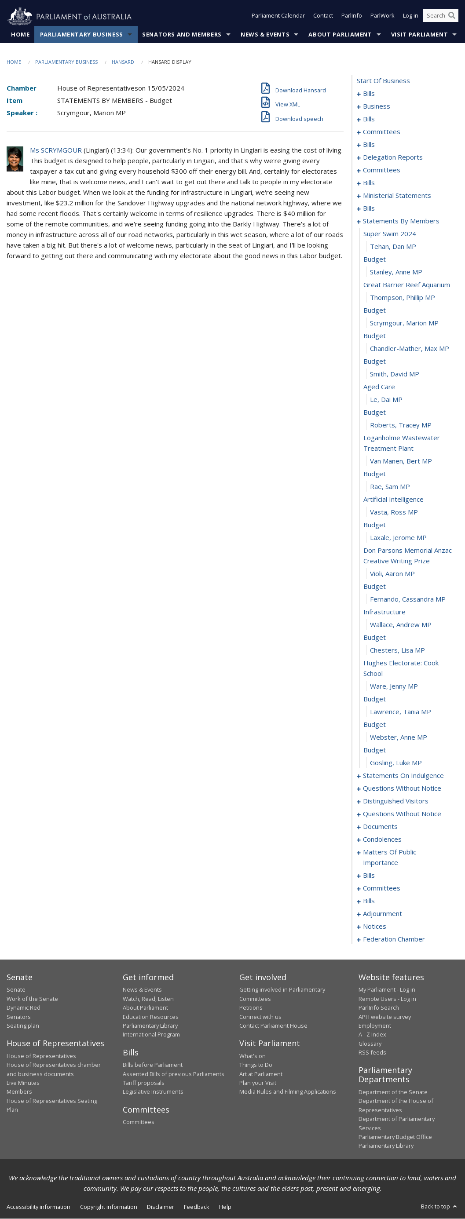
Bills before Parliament (153, 1065)
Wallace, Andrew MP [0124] (401, 624)
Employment (375, 1026)
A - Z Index (372, 1035)
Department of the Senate (393, 1092)
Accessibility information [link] (38, 1207)
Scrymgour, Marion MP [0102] (404, 323)
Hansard (123, 62)
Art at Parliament (260, 1074)
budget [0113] (374, 474)
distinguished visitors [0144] (395, 801)
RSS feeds (372, 1053)
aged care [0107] (379, 387)
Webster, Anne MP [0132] (398, 737)
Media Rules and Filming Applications (287, 1092)
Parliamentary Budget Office (395, 1137)
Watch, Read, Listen (148, 999)
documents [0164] (380, 826)
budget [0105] (374, 361)
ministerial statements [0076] (397, 195)
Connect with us (260, 1017)
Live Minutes (23, 1083)
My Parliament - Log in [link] (387, 990)
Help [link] (225, 1207)
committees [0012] (381, 132)
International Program (151, 1035)
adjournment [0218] (382, 913)
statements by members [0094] (401, 221)
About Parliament (340, 35)
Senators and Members (182, 35)
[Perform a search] (451, 16)
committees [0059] (381, 170)
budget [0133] (374, 750)
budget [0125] (374, 637)
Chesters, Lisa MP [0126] (397, 650)
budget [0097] (374, 259)
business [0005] (376, 106)
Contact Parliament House (273, 1026)
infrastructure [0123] (384, 612)
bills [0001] (369, 93)
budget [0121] (374, 586)
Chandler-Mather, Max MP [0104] (409, 348)
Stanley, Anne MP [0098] (396, 272)
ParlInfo (351, 17)
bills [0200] (369, 901)
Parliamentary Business (81, 35)
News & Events (265, 35)
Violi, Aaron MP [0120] (392, 573)
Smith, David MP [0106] (394, 374)
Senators (19, 1017)
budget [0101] (374, 310)
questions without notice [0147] (402, 814)
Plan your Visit (257, 1083)
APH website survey (385, 1017)
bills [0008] (369, 119)
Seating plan (23, 1026)
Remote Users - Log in (387, 999)
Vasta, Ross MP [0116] (394, 512)
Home (20, 35)
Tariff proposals (144, 1083)
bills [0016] (369, 144)
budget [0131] (374, 724)
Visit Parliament (419, 35)
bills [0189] (369, 875)
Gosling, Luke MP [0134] (396, 763)
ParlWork (382, 17)
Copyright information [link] (108, 1207)
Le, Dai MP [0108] (386, 399)
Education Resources (151, 1017)
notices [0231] (374, 926)
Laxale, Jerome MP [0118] (398, 537)
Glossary (370, 1043)
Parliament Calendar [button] (278, 17)
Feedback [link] (196, 1207)
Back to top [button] (439, 1206)
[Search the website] (440, 16)
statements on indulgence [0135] (403, 775)
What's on (252, 1056)
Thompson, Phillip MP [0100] (402, 297)
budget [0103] (374, 336)
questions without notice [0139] (402, 788)
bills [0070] (369, 183)
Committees (138, 1122)
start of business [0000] (383, 81)
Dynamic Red (23, 1008)
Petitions (251, 1008)
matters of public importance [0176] (389, 857)
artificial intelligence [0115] (393, 499)
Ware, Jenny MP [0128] (394, 686)
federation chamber (394, 939)
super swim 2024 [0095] (389, 234)
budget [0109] (374, 412)
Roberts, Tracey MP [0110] (401, 425)
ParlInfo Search (379, 1008)
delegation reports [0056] (393, 157)
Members (19, 1092)
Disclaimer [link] (160, 1207)
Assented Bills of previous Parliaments (173, 1074)
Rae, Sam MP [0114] (390, 486)
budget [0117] (374, 525)
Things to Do (255, 1065)
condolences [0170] (382, 839)
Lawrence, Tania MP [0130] (400, 712)
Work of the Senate (32, 999)
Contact (323, 17)
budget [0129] (374, 699)
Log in (410, 17)
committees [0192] (381, 888)
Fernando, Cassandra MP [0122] (408, 599)
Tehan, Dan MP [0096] (393, 246)
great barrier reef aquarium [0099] (406, 285)
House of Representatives (41, 1056)
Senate (16, 990)
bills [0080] (369, 208)
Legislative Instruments (153, 1092)
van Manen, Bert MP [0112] (401, 461)
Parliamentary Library (150, 1026)
